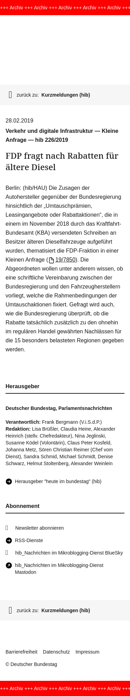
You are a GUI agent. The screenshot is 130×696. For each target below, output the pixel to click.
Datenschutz (56, 652)
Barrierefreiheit (21, 652)
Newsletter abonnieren (39, 528)
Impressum (87, 652)
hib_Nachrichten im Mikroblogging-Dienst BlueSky (69, 553)
